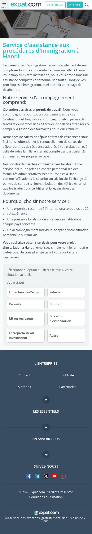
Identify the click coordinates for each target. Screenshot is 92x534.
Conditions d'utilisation (46, 497)
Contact (24, 375)
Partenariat (67, 387)
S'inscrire (75, 4)
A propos (24, 387)
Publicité (67, 375)
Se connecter (55, 4)
